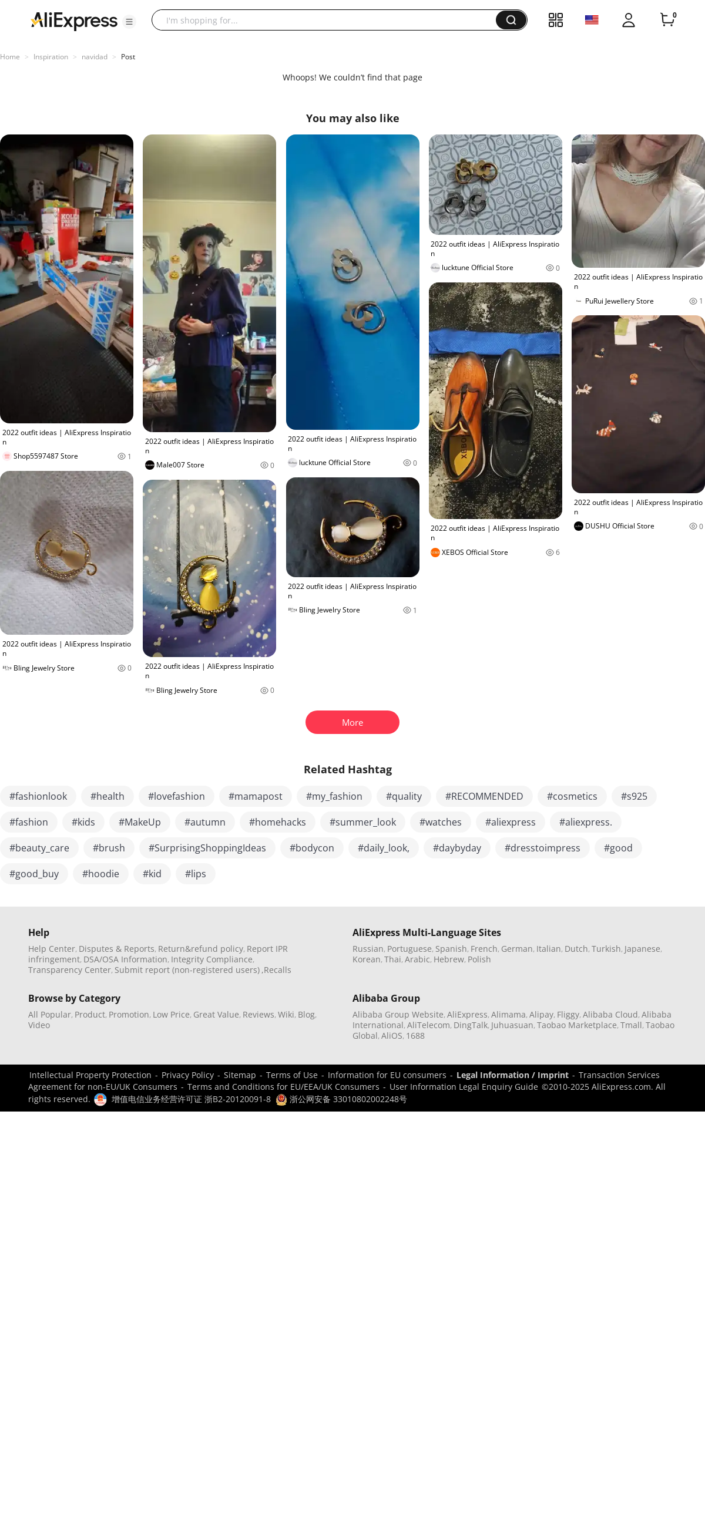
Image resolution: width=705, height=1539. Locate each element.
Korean (366, 959)
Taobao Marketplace (577, 1025)
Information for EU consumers (387, 1074)
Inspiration (50, 57)
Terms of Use (292, 1074)
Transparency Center (69, 969)
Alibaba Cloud (610, 1014)
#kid (152, 873)
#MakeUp (140, 822)
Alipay (541, 1014)
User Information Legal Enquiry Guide (464, 1086)
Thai (392, 959)
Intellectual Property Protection (90, 1074)
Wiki (286, 1014)
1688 (415, 1035)
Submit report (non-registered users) (187, 969)
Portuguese (409, 948)
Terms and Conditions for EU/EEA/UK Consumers (283, 1086)
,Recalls (276, 969)
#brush (109, 847)
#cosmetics (572, 796)
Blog (306, 1014)
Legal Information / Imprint (512, 1074)
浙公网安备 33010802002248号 (341, 1098)
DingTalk (471, 1025)
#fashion (28, 822)
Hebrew (449, 959)
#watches (440, 822)
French (484, 948)
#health (107, 796)
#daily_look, (383, 847)
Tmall (631, 1025)
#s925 (634, 796)
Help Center (51, 948)
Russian (368, 948)
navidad (95, 57)
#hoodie (100, 873)
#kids (83, 822)
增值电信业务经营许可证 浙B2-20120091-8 (191, 1098)
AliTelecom (428, 1025)
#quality (404, 796)
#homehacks (277, 822)
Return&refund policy (200, 948)
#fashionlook (38, 796)
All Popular (49, 1014)
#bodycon (312, 847)
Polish (479, 959)
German (517, 948)
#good (618, 847)
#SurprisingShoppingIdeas (207, 847)
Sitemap (240, 1074)
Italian (548, 948)
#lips (195, 873)
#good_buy (34, 873)
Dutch (576, 948)
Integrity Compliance (212, 959)
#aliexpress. (585, 822)
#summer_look (363, 822)
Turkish (606, 948)
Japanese (642, 948)
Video (39, 1025)
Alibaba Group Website (398, 1014)
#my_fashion (334, 796)
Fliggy (568, 1014)
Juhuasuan (512, 1025)
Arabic (417, 959)
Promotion (129, 1014)
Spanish (451, 948)
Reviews (258, 1014)
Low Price (171, 1014)
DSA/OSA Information (125, 959)
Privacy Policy (188, 1074)
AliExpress (467, 1014)
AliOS (391, 1035)
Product (90, 1014)
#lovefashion (176, 796)
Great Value (216, 1014)
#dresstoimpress (542, 847)
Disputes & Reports (117, 948)
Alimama (508, 1014)
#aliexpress (510, 822)
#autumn (205, 822)
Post (128, 57)
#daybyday (457, 847)
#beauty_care (39, 847)
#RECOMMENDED (484, 796)
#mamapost (256, 796)
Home (10, 57)
